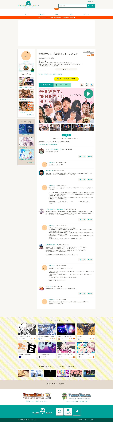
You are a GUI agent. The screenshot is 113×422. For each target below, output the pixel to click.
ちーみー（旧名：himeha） (52, 149)
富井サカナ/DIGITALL (51, 244)
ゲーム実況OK (44, 74)
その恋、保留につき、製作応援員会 (54, 209)
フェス (56, 14)
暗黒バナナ (48, 170)
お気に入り (42, 14)
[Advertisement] (56, 33)
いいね (82, 157)
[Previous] (40, 105)
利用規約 (80, 420)
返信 (90, 157)
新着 (71, 14)
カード (27, 14)
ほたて (47, 286)
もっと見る (29, 114)
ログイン (91, 1)
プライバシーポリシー (89, 420)
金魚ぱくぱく (52, 162)
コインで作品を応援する (66, 79)
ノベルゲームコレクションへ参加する (48, 144)
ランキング (86, 14)
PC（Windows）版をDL (62, 85)
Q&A (59, 411)
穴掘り (54, 74)
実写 (51, 74)
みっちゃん (59, 74)
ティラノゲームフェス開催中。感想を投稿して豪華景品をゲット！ (56, 17)
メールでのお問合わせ (68, 411)
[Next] (92, 105)
